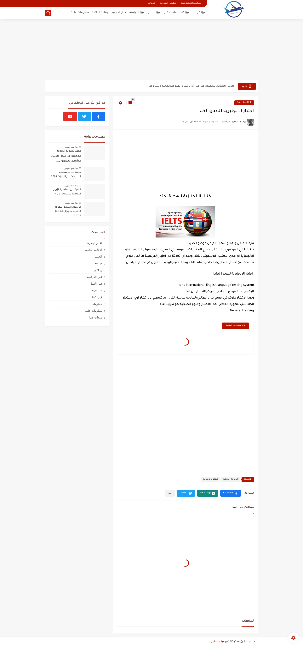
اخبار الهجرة (94, 243)
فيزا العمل (154, 12)
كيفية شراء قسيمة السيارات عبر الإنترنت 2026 (66, 174)
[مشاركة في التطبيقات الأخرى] (170, 493)
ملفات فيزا (170, 12)
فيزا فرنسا (199, 12)
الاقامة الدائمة (244, 102)
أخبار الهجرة (119, 12)
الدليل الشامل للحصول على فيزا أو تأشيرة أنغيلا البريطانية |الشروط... (191, 86)
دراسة (98, 263)
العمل (98, 256)
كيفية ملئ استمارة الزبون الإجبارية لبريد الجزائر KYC (67, 191)
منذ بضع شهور (71, 147)
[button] (230, 493)
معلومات (96, 304)
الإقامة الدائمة (100, 12)
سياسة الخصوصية (191, 3)
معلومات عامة (80, 12)
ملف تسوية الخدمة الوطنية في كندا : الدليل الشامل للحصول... (66, 156)
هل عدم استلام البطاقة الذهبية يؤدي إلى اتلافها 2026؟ (67, 211)
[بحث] (48, 13)
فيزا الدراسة (137, 12)
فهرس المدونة (168, 3)
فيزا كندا (185, 12)
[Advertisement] (151, 50)
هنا (188, 291)
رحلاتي (98, 270)
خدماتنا (151, 3)
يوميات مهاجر (219, 641)
